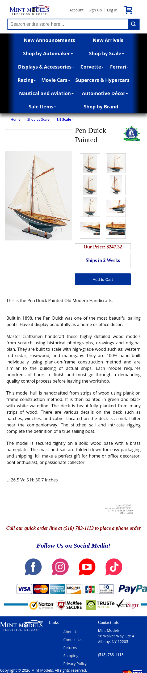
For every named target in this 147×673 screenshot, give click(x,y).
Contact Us (72, 639)
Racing (27, 80)
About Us (71, 631)
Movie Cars (55, 80)
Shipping (70, 655)
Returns (70, 647)
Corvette (92, 67)
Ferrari (119, 67)
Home (15, 119)
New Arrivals (108, 40)
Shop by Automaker (48, 53)
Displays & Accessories (46, 67)
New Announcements (49, 40)
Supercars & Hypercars (102, 80)
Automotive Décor (105, 93)
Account (76, 9)
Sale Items (42, 106)
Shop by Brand (101, 106)
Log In (112, 9)
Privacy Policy (74, 663)
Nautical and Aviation (46, 93)
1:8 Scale (63, 119)
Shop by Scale (106, 53)
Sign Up (95, 9)
